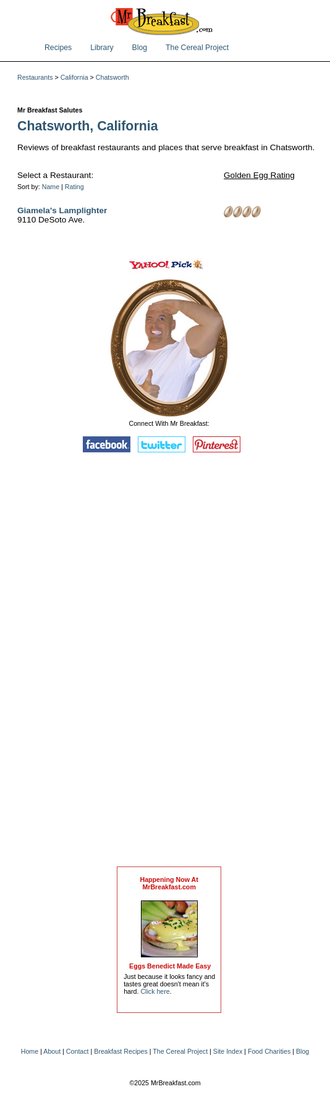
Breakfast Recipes (120, 1051)
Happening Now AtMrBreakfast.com (169, 883)
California (74, 77)
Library (101, 47)
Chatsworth (112, 77)
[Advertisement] (169, 662)
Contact (77, 1051)
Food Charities (269, 1051)
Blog (140, 47)
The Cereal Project (197, 47)
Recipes (58, 47)
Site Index (227, 1051)
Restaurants (35, 77)
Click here (154, 991)
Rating (74, 186)
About (52, 1051)
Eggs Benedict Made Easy (170, 966)
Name (50, 186)
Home (29, 1051)
